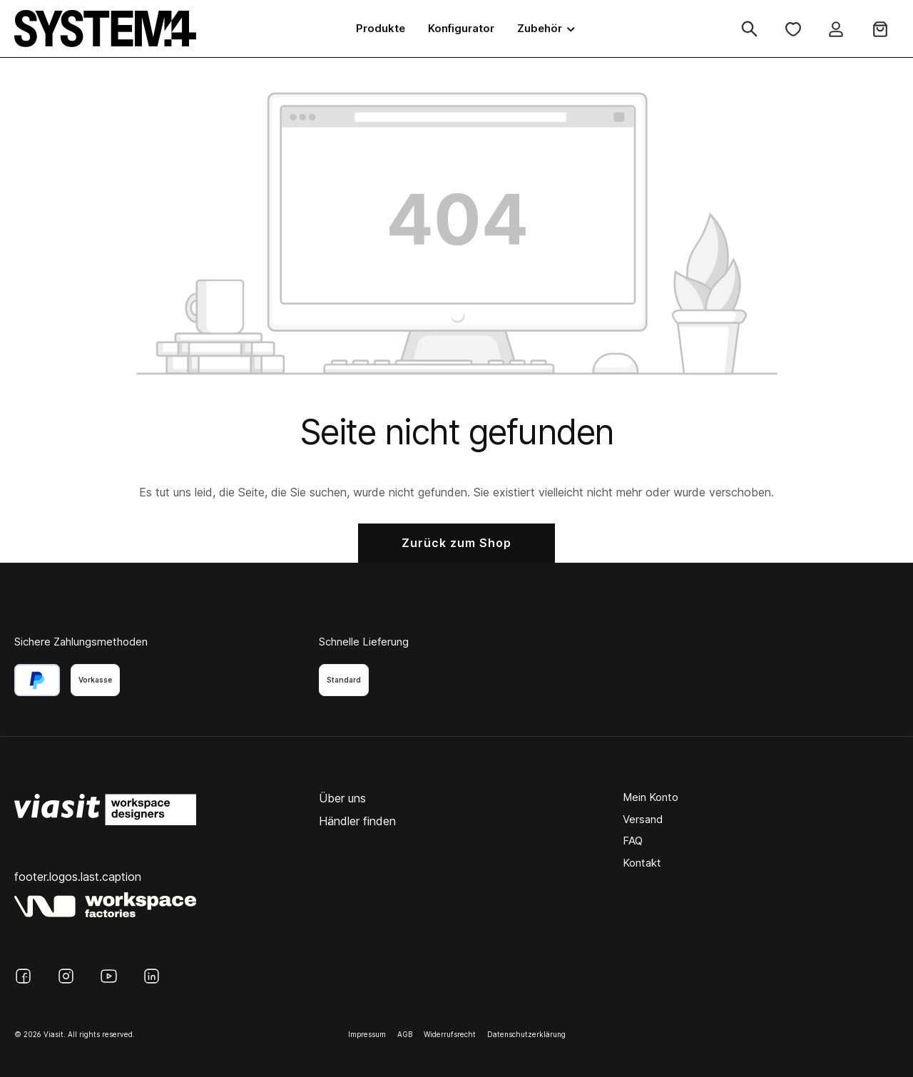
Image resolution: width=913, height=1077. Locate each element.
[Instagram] (66, 976)
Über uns (342, 798)
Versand (643, 819)
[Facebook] (23, 976)
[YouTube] (109, 976)
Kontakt (642, 862)
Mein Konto (650, 797)
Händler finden (357, 821)
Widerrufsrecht (450, 1034)
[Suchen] (749, 29)
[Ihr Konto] (836, 29)
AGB (404, 1034)
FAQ (633, 840)
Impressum (367, 1034)
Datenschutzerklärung (526, 1034)
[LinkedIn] (151, 976)
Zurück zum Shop (456, 543)
